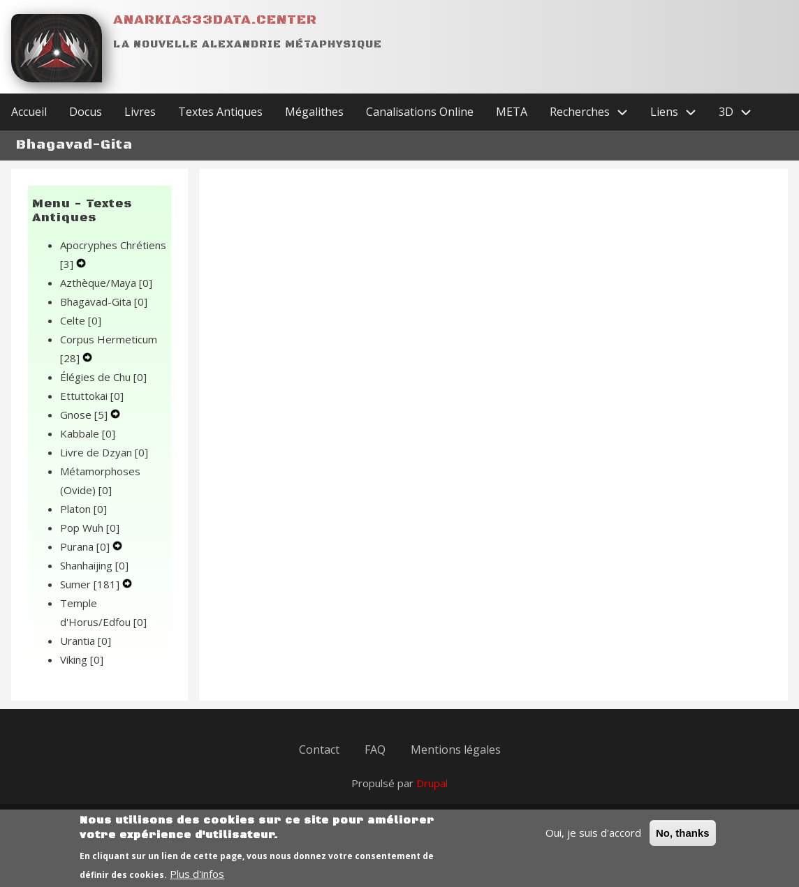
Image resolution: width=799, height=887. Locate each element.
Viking (81, 659)
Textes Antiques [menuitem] (220, 111)
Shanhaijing (94, 565)
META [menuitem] (511, 111)
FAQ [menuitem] (375, 749)
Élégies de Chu (103, 377)
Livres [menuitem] (140, 111)
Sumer (91, 584)
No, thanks (683, 839)
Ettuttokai (92, 396)
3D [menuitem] (741, 112)
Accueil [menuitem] (29, 111)
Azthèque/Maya (106, 283)
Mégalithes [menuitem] (314, 111)
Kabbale (87, 433)
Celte (80, 320)
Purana (86, 546)
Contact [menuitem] (319, 749)
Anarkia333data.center (215, 20)
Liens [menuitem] (679, 112)
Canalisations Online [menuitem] (420, 111)
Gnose (85, 415)
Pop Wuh (89, 528)
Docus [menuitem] (85, 111)
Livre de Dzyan (104, 452)
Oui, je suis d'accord (593, 839)
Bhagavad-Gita (103, 301)
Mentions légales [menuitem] (456, 749)
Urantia (85, 641)
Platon (83, 509)
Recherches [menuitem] (594, 112)
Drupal (432, 783)
